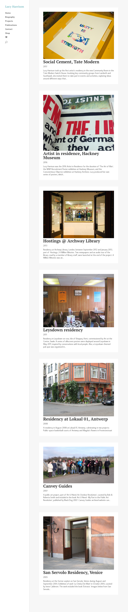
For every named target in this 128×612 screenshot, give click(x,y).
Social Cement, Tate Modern (71, 61)
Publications (11, 25)
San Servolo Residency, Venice (73, 572)
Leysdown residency (63, 330)
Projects (9, 21)
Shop (7, 33)
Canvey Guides (57, 486)
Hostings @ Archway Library (71, 241)
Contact (8, 29)
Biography (10, 17)
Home (8, 13)
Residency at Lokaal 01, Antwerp (75, 419)
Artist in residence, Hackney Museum (71, 155)
